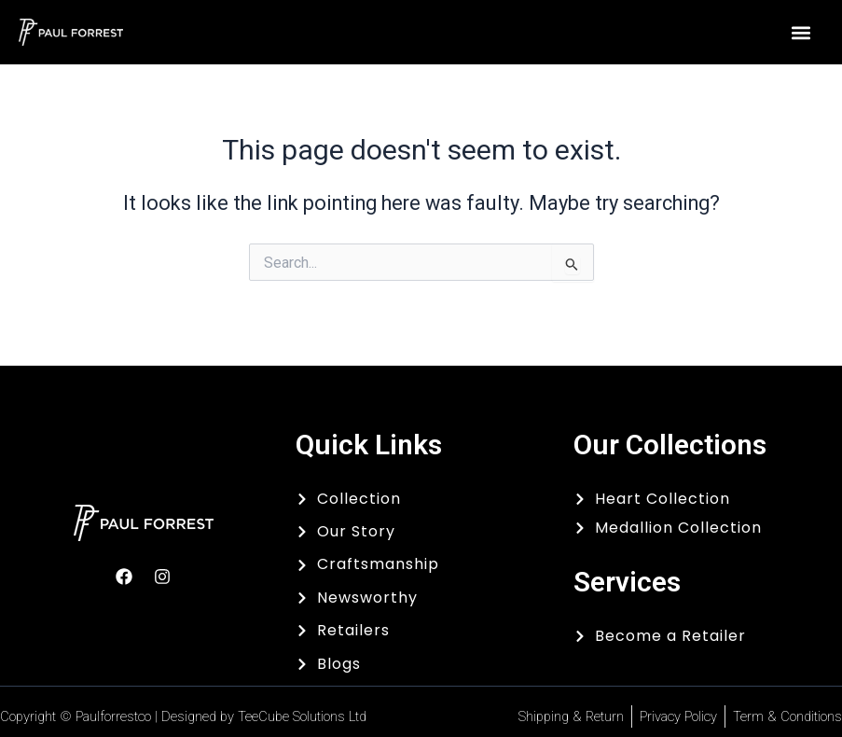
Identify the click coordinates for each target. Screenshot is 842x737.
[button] (800, 32)
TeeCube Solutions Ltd (302, 716)
